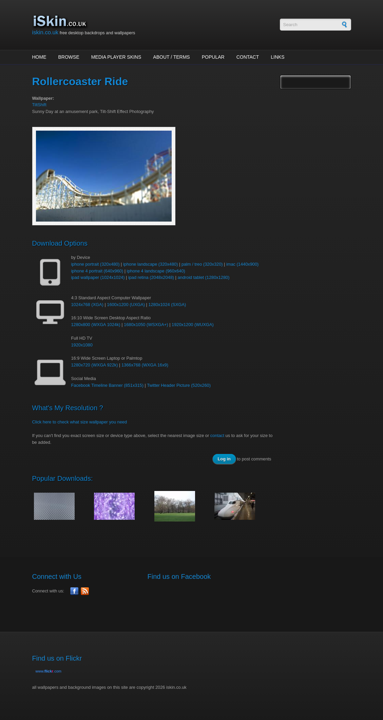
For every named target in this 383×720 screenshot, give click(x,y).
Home (39, 57)
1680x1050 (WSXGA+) (146, 324)
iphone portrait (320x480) (95, 264)
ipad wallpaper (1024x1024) (98, 277)
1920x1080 (82, 344)
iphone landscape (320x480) (150, 264)
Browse (68, 57)
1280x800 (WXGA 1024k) (95, 324)
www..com (48, 671)
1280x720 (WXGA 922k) (94, 364)
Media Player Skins (116, 57)
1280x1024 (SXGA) (167, 304)
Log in (224, 458)
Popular (213, 57)
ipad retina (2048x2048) (151, 277)
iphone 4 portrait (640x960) (97, 270)
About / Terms (171, 57)
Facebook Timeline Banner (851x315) (107, 385)
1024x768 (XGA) (87, 304)
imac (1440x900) (242, 264)
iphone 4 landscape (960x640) (156, 270)
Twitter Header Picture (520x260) (179, 385)
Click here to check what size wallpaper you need (79, 421)
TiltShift (39, 104)
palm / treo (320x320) (202, 264)
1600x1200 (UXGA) (126, 304)
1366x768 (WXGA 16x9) (144, 364)
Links (277, 57)
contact (217, 435)
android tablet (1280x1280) (204, 277)
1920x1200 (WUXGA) (193, 324)
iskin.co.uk (45, 32)
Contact (247, 57)
